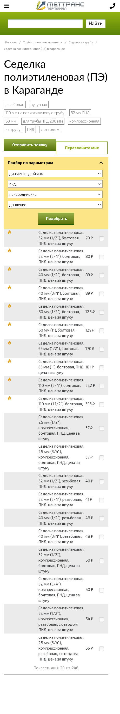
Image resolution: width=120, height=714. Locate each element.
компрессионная (84, 121)
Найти (96, 23)
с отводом (50, 129)
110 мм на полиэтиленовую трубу (34, 112)
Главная (11, 42)
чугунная (39, 104)
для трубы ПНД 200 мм (43, 121)
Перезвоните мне (82, 147)
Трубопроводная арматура (42, 42)
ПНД (30, 129)
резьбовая (14, 104)
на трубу (13, 129)
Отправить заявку (30, 144)
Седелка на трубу (81, 42)
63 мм (10, 121)
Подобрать (56, 218)
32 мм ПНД (80, 112)
